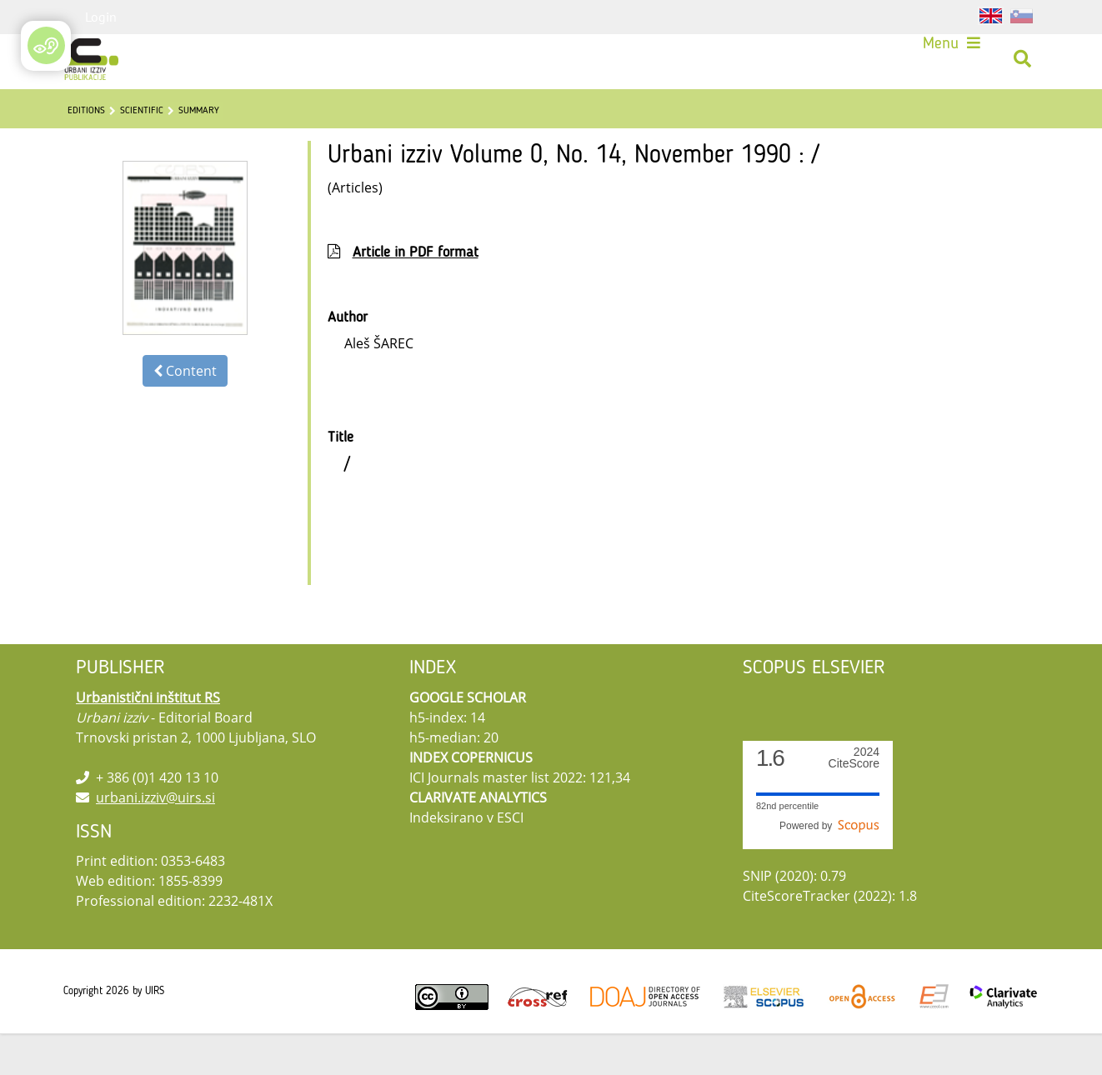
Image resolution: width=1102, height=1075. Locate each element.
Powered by (829, 867)
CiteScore (854, 800)
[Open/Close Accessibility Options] (46, 45)
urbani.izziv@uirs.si (155, 839)
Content (185, 412)
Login (101, 16)
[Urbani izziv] (93, 62)
